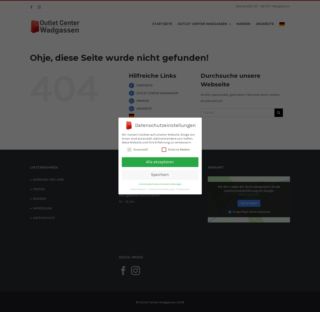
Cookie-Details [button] (138, 189)
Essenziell (137, 149)
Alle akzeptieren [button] (160, 162)
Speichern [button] (160, 174)
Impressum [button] (183, 189)
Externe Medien (176, 149)
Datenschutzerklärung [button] (161, 189)
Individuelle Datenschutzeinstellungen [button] (160, 184)
